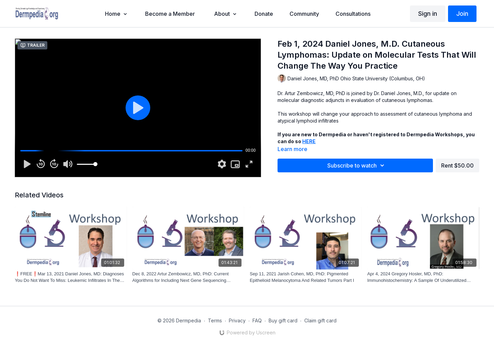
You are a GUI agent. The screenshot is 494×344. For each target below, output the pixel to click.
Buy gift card (283, 320)
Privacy (237, 320)
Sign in (427, 13)
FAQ (257, 320)
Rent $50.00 (457, 165)
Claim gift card (320, 320)
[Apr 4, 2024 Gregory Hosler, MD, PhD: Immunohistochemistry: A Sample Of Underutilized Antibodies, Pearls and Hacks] (423, 277)
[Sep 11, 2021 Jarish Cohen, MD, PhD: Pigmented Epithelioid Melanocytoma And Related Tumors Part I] (306, 277)
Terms (215, 320)
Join (462, 13)
